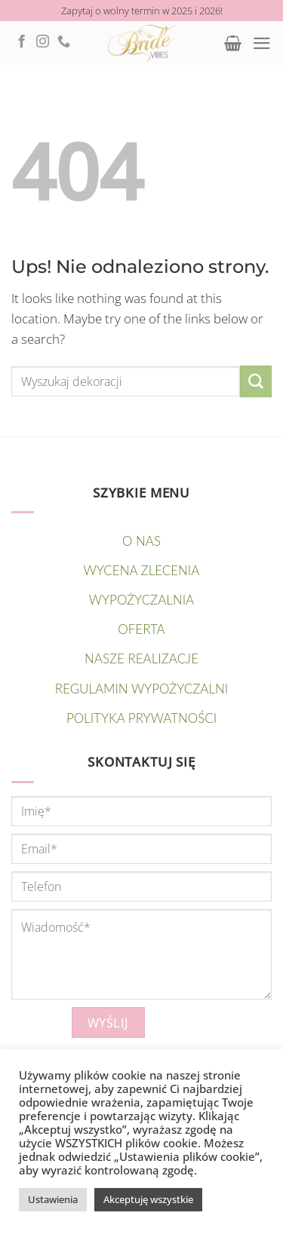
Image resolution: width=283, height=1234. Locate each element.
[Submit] (256, 381)
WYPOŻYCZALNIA (141, 600)
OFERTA (141, 629)
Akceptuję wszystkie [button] (148, 1199)
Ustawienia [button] (53, 1199)
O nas (141, 541)
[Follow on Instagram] (42, 42)
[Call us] (63, 42)
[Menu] (262, 43)
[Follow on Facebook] (21, 42)
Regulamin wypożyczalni (141, 689)
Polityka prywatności (141, 718)
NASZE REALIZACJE (141, 658)
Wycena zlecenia (142, 570)
